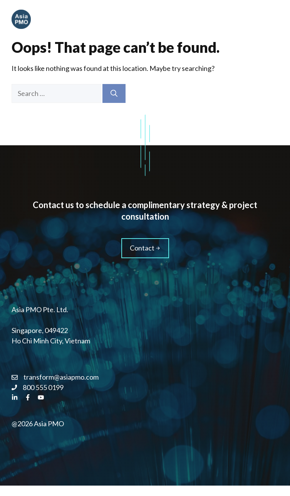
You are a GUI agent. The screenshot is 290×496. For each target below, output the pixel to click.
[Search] (114, 93)
